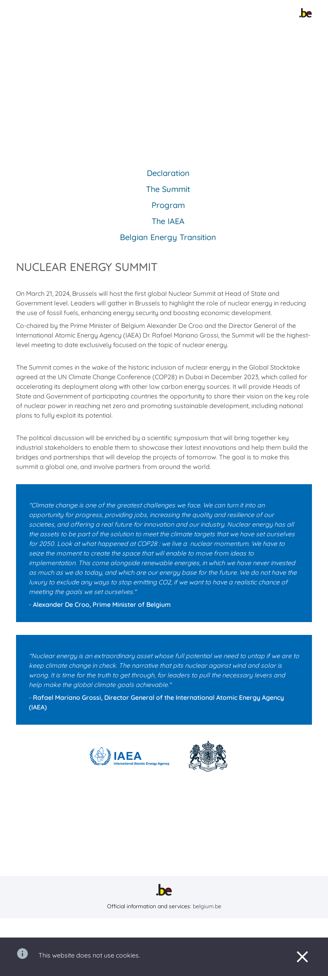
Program (168, 205)
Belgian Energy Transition (168, 237)
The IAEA (168, 221)
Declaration (168, 173)
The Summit (168, 189)
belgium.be (207, 906)
